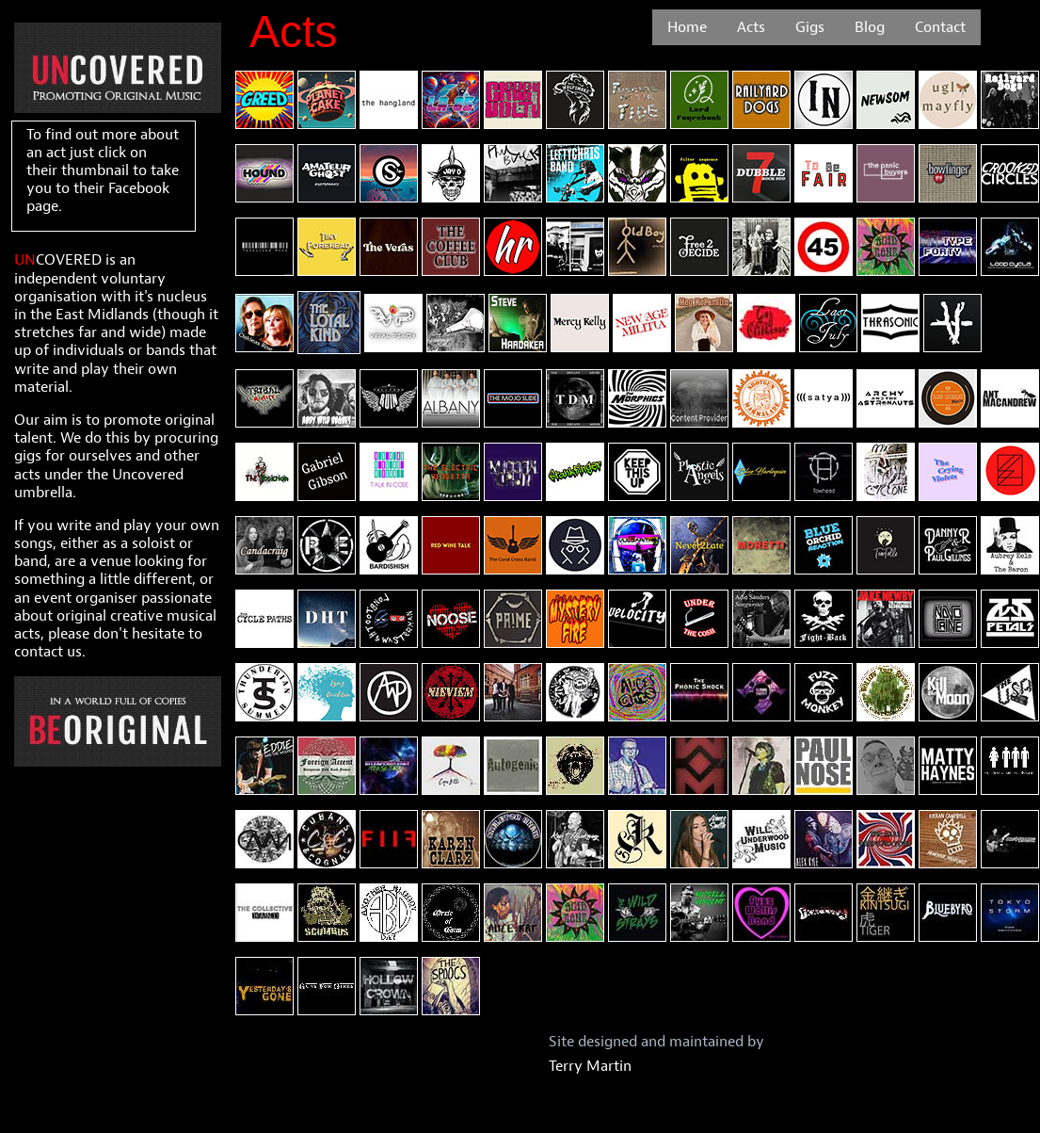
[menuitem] (687, 27)
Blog (870, 27)
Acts (751, 27)
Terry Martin (590, 1066)
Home (687, 27)
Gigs (809, 27)
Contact (940, 27)
